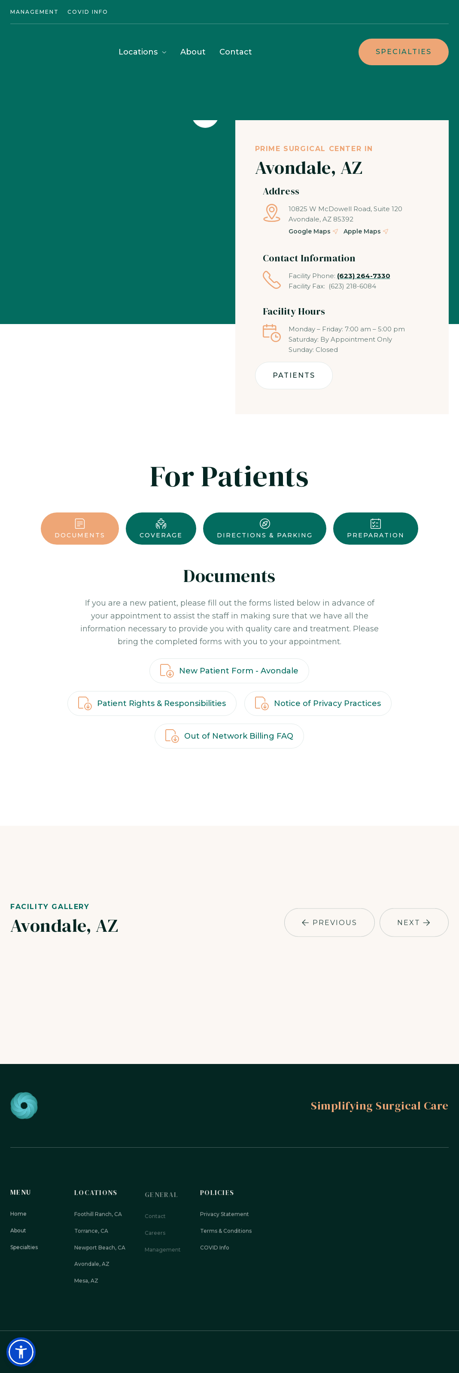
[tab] (80, 528)
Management (34, 12)
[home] (53, 51)
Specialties (404, 52)
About (193, 52)
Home (18, 1218)
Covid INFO (87, 12)
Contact (235, 52)
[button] (143, 53)
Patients (294, 375)
